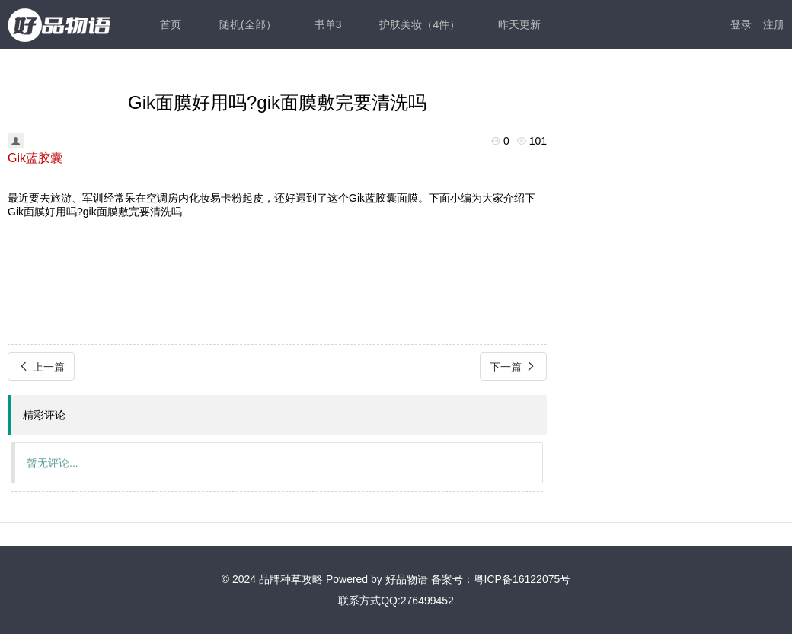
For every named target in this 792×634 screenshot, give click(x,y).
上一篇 (41, 366)
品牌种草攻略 (291, 579)
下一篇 (513, 366)
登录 (741, 24)
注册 (773, 24)
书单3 (328, 24)
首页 (170, 24)
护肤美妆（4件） (419, 24)
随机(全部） (247, 24)
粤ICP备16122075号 (522, 579)
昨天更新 (519, 24)
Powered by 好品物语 (377, 579)
